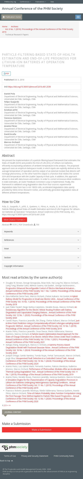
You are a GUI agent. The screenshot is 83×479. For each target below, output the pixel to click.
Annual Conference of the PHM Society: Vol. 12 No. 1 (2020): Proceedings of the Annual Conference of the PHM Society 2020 (41, 315)
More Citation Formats (14, 219)
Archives (14, 26)
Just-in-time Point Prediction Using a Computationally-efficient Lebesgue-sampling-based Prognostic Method (43, 323)
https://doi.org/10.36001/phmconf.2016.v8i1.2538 (29, 86)
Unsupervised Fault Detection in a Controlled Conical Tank (41, 358)
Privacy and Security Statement (34, 456)
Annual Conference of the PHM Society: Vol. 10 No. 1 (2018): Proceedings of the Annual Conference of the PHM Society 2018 (43, 302)
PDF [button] (7, 73)
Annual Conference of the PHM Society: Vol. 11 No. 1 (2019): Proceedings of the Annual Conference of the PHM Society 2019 (42, 373)
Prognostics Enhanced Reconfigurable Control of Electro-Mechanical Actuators (40, 288)
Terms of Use (10, 456)
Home (4, 26)
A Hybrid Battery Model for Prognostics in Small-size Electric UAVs (42, 297)
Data (52, 2)
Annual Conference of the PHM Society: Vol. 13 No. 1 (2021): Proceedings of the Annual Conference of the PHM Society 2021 (40, 340)
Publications (40, 2)
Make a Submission (41, 429)
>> (9, 405)
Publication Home (12, 17)
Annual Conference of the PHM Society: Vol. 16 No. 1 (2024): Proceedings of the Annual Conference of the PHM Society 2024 (42, 350)
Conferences (24, 2)
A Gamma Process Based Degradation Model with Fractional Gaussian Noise (38, 346)
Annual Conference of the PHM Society (32, 8)
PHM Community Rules (64, 456)
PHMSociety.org (10, 2)
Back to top (6, 460)
